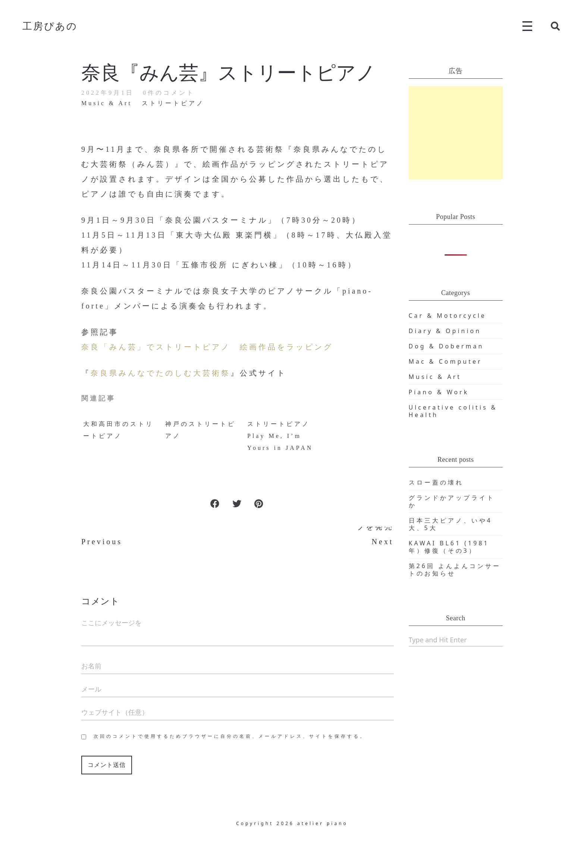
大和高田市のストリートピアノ (118, 430)
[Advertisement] (456, 132)
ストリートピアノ (173, 103)
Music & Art (106, 103)
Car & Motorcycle (447, 315)
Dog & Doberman (446, 346)
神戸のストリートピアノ (200, 430)
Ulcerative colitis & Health (453, 411)
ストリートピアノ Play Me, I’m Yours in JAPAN (280, 436)
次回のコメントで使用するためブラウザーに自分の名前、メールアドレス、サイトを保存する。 (230, 736)
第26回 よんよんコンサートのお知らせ (455, 569)
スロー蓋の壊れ (436, 482)
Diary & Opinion (445, 331)
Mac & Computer (445, 361)
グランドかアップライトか (452, 501)
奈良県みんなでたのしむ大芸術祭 (160, 373)
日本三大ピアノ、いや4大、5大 (450, 524)
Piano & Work (439, 392)
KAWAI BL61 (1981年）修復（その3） (449, 546)
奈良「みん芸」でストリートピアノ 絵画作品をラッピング (207, 347)
